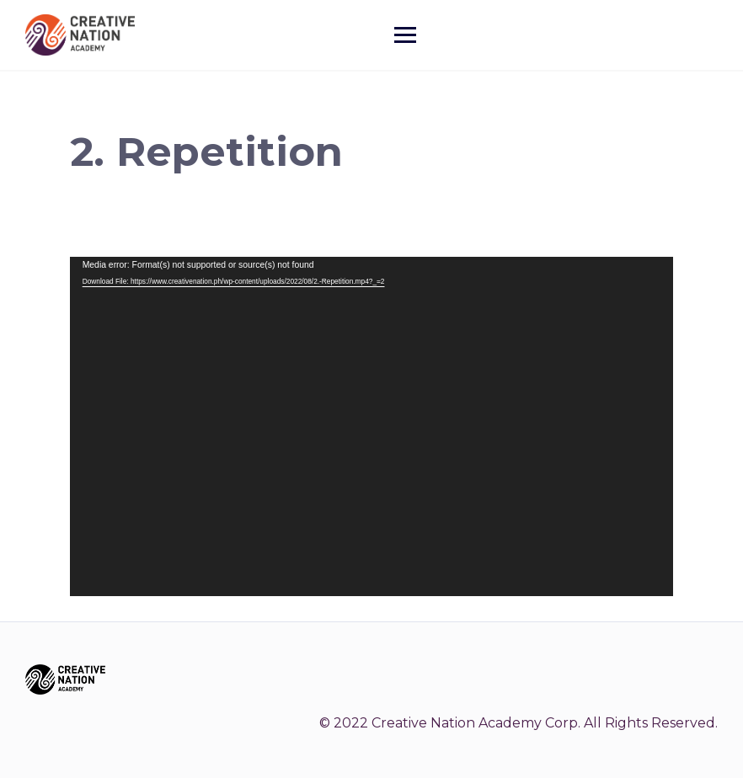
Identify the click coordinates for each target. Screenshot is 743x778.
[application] (372, 426)
